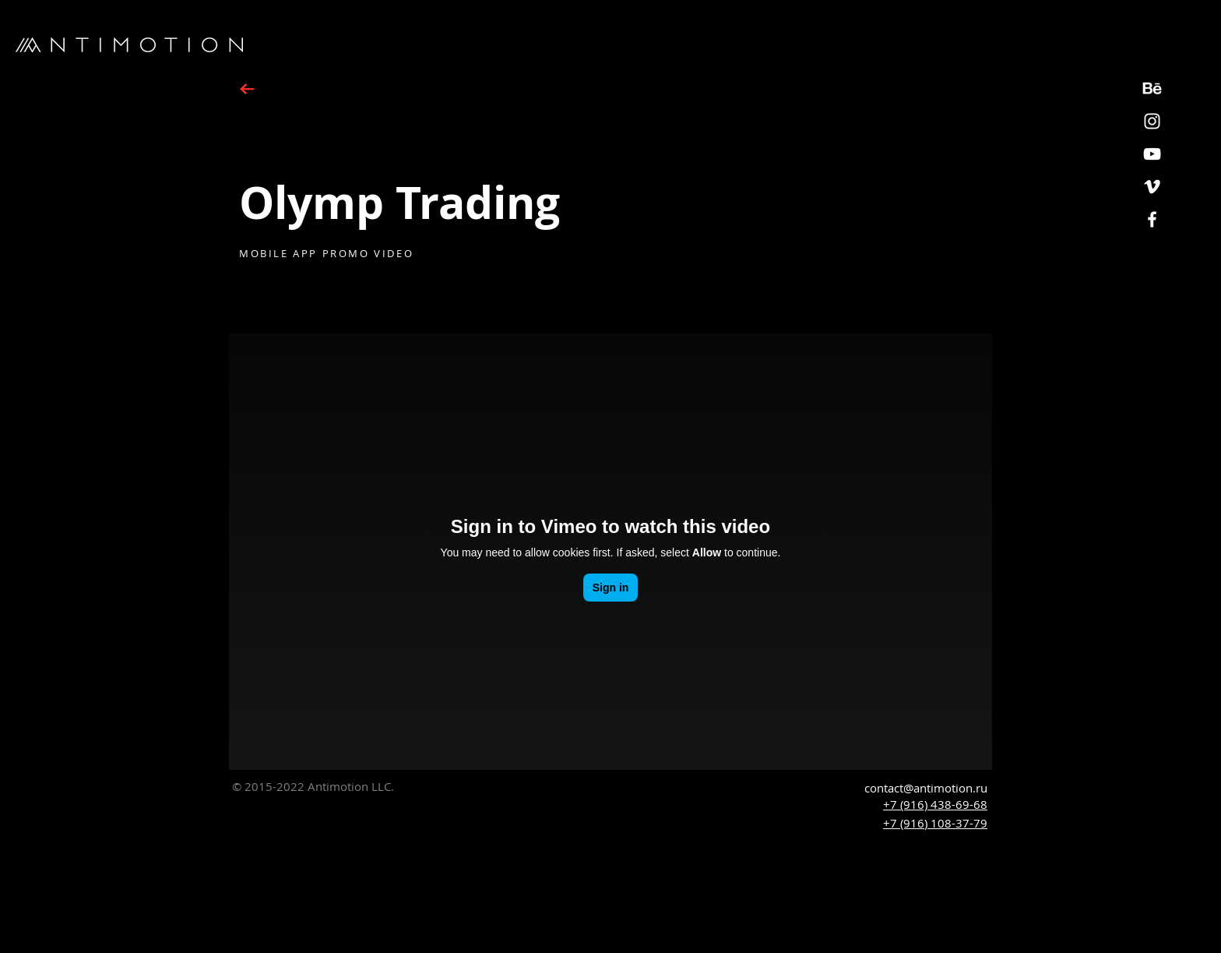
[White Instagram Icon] (1152, 121)
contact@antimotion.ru (925, 788)
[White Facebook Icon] (1152, 219)
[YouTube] (1152, 153)
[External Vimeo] (610, 552)
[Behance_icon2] (1152, 88)
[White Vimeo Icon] (1152, 186)
